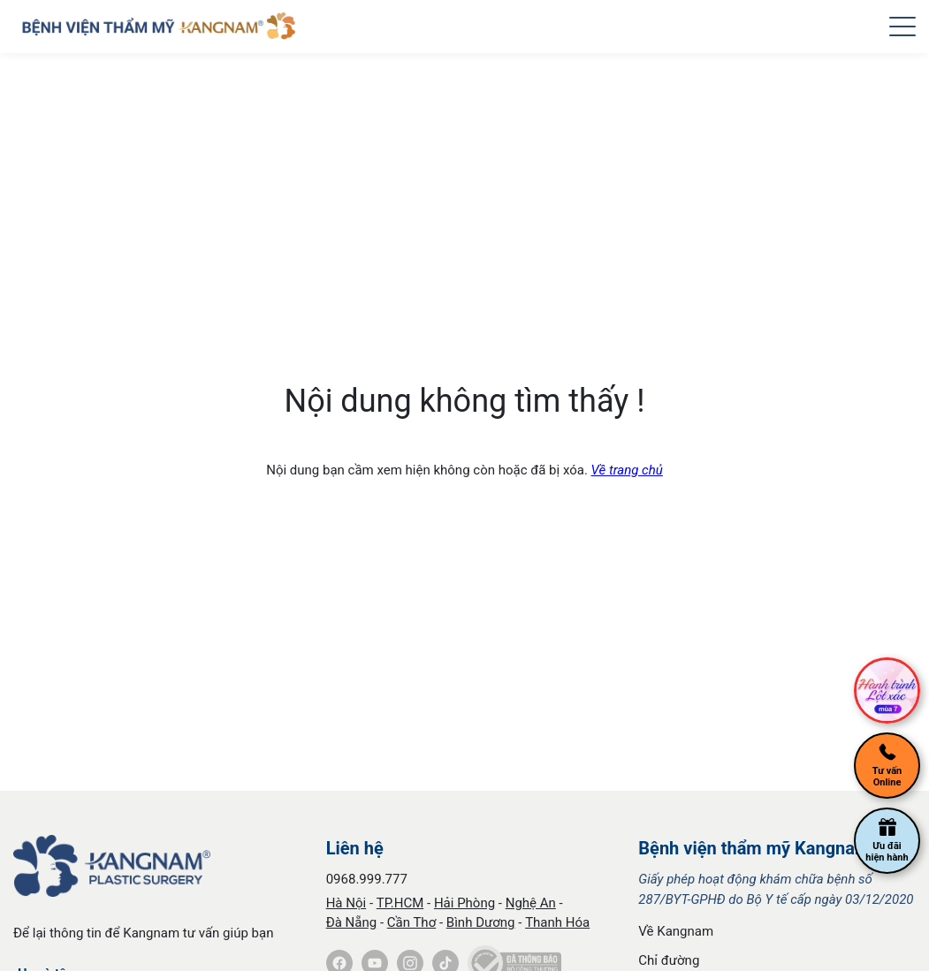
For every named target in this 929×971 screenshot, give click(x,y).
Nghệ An (531, 903)
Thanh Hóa (557, 922)
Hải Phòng (464, 903)
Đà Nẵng (351, 922)
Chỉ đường (668, 960)
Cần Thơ (411, 922)
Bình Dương (480, 922)
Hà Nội (346, 903)
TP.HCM (400, 903)
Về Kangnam (675, 931)
